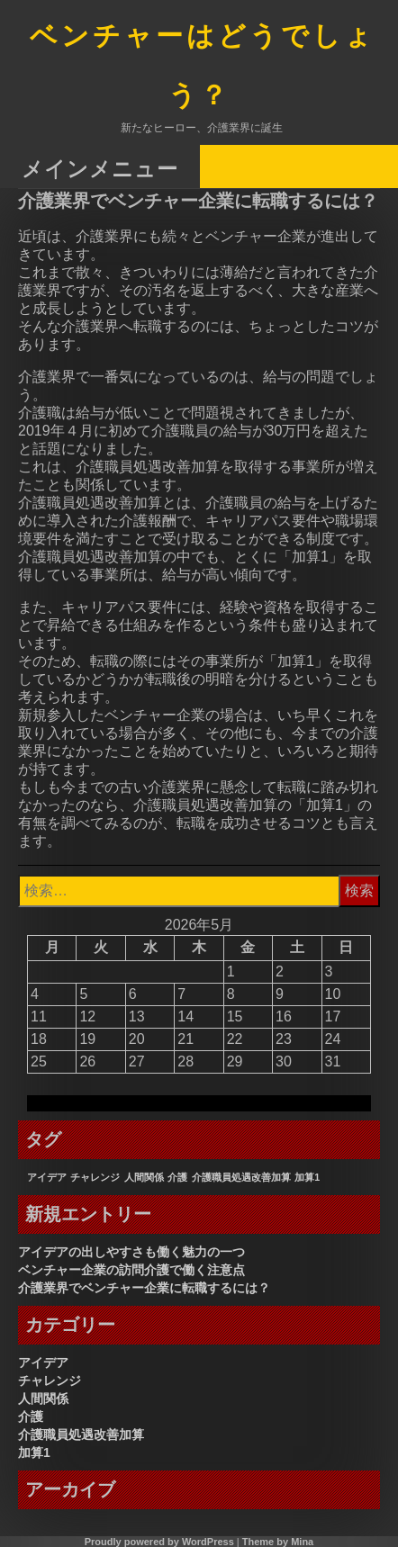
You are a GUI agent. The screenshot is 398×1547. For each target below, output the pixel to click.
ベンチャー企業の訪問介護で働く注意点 (131, 1270)
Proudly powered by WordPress (159, 1541)
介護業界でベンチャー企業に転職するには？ (144, 1288)
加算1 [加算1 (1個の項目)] (307, 1177)
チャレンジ (49, 1380)
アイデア (43, 1362)
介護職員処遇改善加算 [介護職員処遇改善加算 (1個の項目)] (241, 1177)
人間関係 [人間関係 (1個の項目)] (144, 1177)
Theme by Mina (277, 1541)
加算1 (34, 1452)
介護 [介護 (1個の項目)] (177, 1177)
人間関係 (43, 1398)
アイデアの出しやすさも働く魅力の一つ (131, 1252)
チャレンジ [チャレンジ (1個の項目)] (95, 1177)
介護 (30, 1416)
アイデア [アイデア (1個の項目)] (47, 1177)
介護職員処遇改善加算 (81, 1434)
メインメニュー (100, 168)
